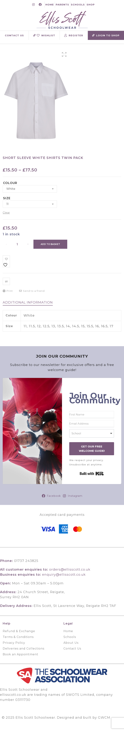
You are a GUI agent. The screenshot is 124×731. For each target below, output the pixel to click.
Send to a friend (32, 291)
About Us (70, 642)
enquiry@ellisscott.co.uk (64, 575)
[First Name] (91, 414)
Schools (78, 4)
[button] (64, 54)
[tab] (28, 302)
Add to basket (50, 244)
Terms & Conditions (18, 637)
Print (8, 291)
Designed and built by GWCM (83, 718)
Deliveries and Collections (23, 648)
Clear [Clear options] (6, 212)
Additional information (28, 302)
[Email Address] (91, 423)
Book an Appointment (20, 654)
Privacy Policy (14, 642)
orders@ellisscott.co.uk (69, 570)
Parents (62, 4)
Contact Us (14, 35)
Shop (91, 4)
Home (49, 4)
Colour (10, 183)
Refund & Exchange (19, 631)
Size (6, 198)
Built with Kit (92, 473)
